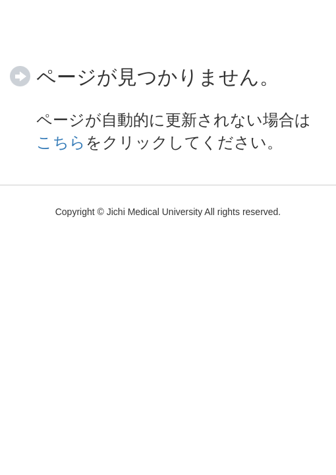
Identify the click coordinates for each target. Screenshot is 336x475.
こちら (61, 142)
